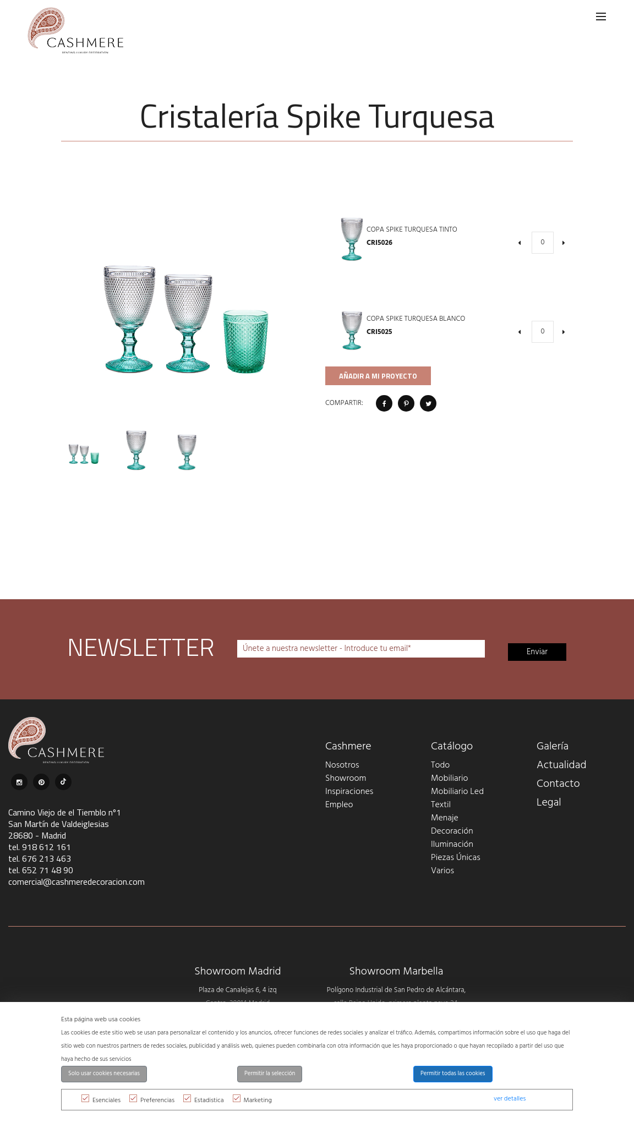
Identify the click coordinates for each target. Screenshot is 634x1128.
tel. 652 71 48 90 (40, 870)
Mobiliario (449, 778)
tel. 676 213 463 (39, 858)
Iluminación (452, 844)
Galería (553, 746)
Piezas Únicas (455, 858)
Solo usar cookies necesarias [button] (104, 1073)
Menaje (444, 818)
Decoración (452, 831)
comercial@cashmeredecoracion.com (76, 881)
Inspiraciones (349, 792)
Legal (549, 803)
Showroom (345, 778)
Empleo (339, 805)
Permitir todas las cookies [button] (452, 1073)
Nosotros (342, 765)
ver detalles (510, 1098)
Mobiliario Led (457, 792)
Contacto (558, 784)
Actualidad (562, 765)
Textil (441, 805)
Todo (440, 765)
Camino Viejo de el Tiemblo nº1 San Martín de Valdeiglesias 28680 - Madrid (64, 824)
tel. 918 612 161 (39, 846)
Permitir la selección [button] (269, 1073)
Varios (442, 871)
